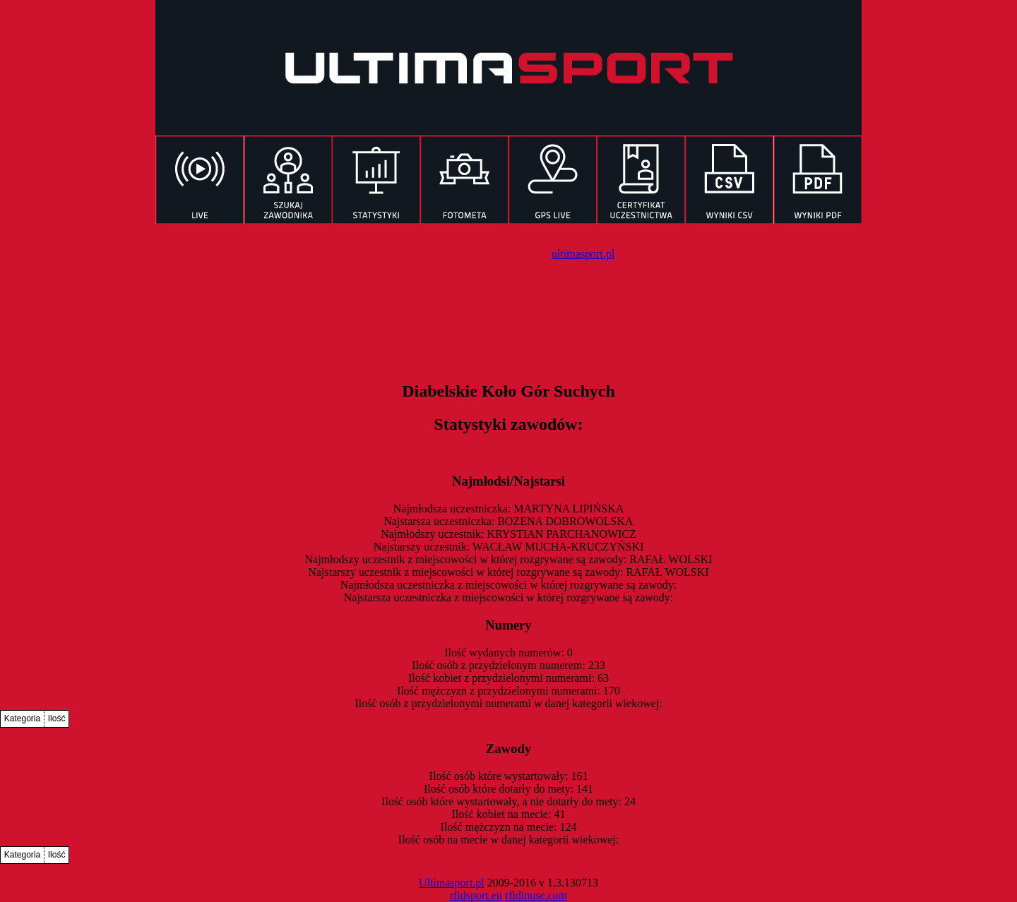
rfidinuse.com (536, 895)
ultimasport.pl (583, 254)
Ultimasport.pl (451, 883)
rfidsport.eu (476, 895)
